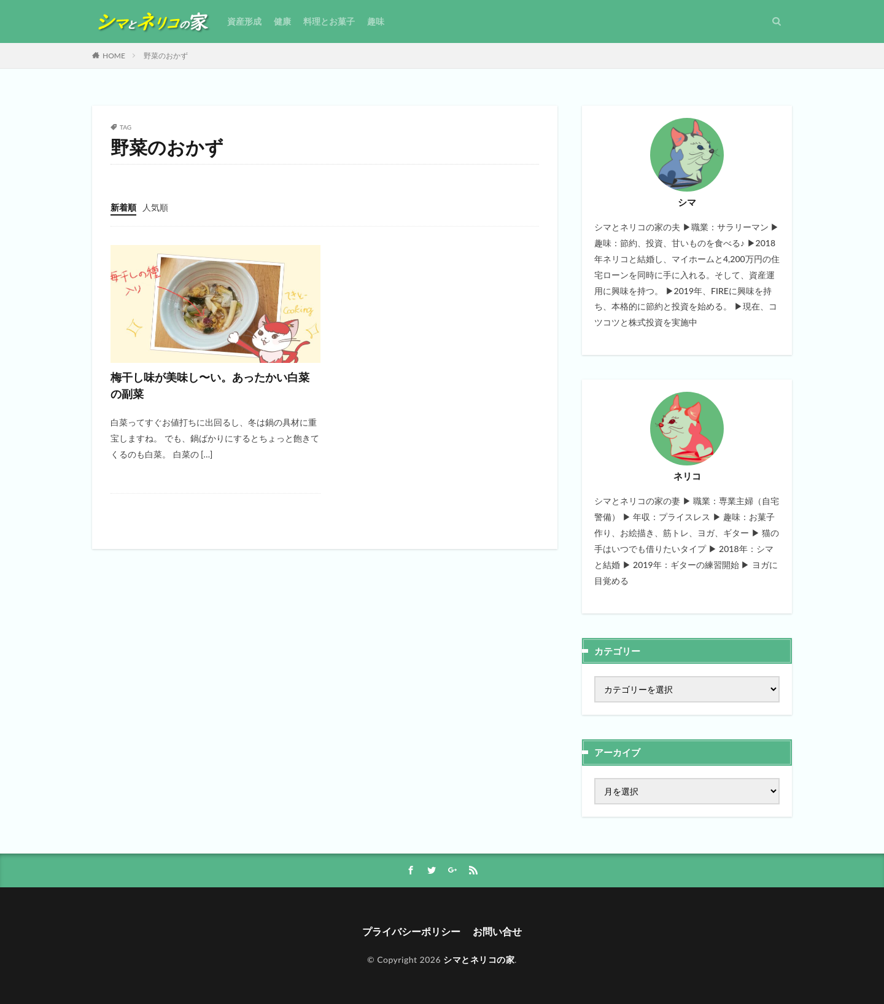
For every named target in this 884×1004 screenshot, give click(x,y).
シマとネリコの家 (478, 959)
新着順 (123, 207)
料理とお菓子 (329, 21)
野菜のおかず (166, 55)
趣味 (375, 21)
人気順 (155, 207)
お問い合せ (497, 931)
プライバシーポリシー (411, 931)
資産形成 (244, 21)
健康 (282, 21)
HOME (114, 55)
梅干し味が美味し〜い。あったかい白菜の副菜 (209, 385)
